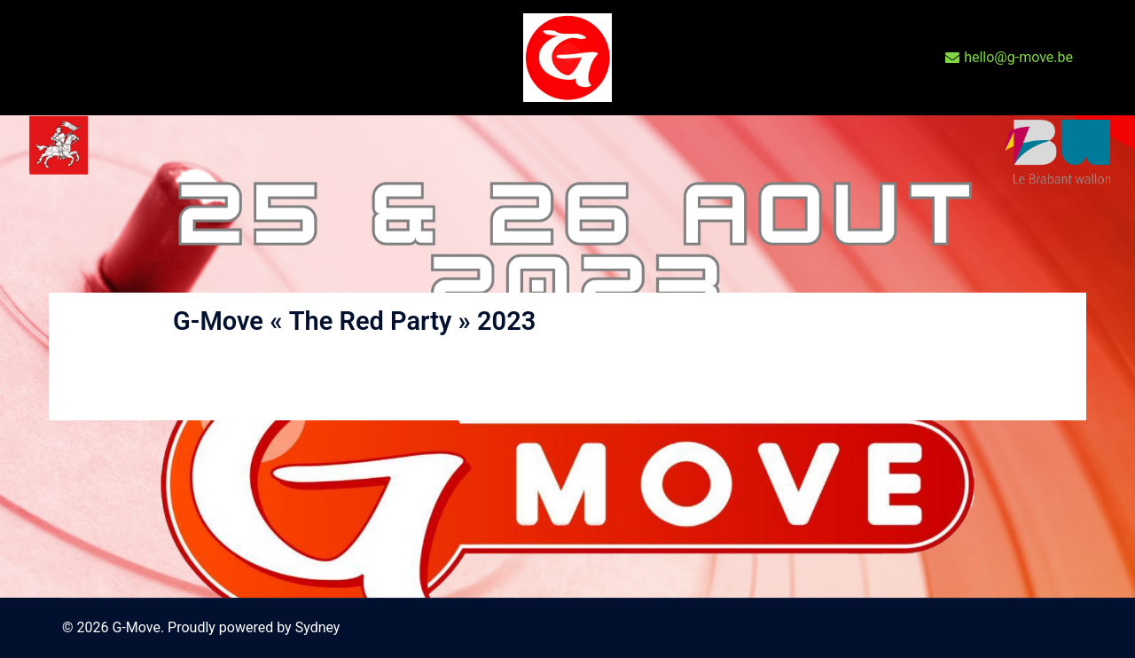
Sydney (317, 627)
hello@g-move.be (1009, 58)
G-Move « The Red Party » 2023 (354, 321)
